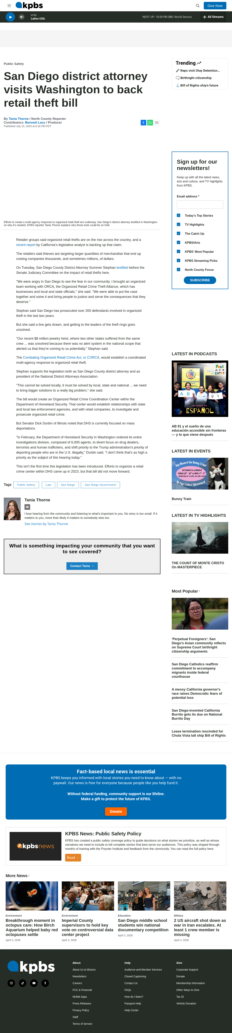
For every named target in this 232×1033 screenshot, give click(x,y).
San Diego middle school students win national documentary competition (143, 925)
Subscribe (200, 280)
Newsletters (79, 976)
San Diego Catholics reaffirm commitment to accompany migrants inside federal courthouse (195, 670)
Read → (73, 857)
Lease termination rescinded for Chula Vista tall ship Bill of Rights (199, 733)
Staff (75, 1017)
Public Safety (14, 64)
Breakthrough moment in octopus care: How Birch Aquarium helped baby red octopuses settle (32, 927)
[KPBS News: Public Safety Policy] (35, 846)
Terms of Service (82, 1023)
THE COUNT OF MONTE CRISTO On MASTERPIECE (198, 565)
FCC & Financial (82, 989)
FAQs (127, 989)
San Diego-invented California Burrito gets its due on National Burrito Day (197, 715)
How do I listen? (133, 996)
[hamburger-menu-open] (9, 5)
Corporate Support (187, 969)
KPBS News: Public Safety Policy (103, 833)
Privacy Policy (81, 1010)
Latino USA (38, 20)
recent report (26, 245)
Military (178, 915)
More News (18, 875)
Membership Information (190, 983)
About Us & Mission (84, 969)
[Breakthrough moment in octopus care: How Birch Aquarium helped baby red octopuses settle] (32, 896)
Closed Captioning (135, 976)
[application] (82, 176)
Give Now (215, 5)
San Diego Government (100, 484)
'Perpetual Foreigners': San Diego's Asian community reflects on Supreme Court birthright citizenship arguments (199, 645)
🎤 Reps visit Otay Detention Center (197, 72)
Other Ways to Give (187, 989)
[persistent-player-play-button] (10, 19)
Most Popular (186, 591)
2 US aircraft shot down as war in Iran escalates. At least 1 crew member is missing (200, 927)
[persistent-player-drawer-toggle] (213, 18)
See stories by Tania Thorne (46, 523)
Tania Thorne (18, 119)
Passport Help (132, 1003)
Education (124, 915)
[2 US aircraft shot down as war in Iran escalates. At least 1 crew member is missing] (200, 896)
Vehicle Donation (186, 1003)
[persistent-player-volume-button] (21, 19)
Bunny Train (181, 499)
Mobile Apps (80, 996)
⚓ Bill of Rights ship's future (197, 85)
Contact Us (130, 983)
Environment (14, 915)
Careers (77, 983)
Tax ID (180, 996)
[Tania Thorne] (12, 509)
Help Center (131, 1010)
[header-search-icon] (197, 5)
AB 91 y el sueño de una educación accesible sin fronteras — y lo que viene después (199, 430)
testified (122, 267)
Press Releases (82, 1003)
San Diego (68, 484)
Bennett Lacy (35, 122)
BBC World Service (180, 18)
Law (48, 484)
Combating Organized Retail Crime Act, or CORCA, (61, 357)
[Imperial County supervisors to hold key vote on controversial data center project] (88, 896)
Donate (116, 811)
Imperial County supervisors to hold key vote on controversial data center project (87, 927)
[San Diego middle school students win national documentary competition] (144, 896)
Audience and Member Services (143, 969)
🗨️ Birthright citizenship (194, 78)
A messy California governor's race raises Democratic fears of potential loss (197, 694)
